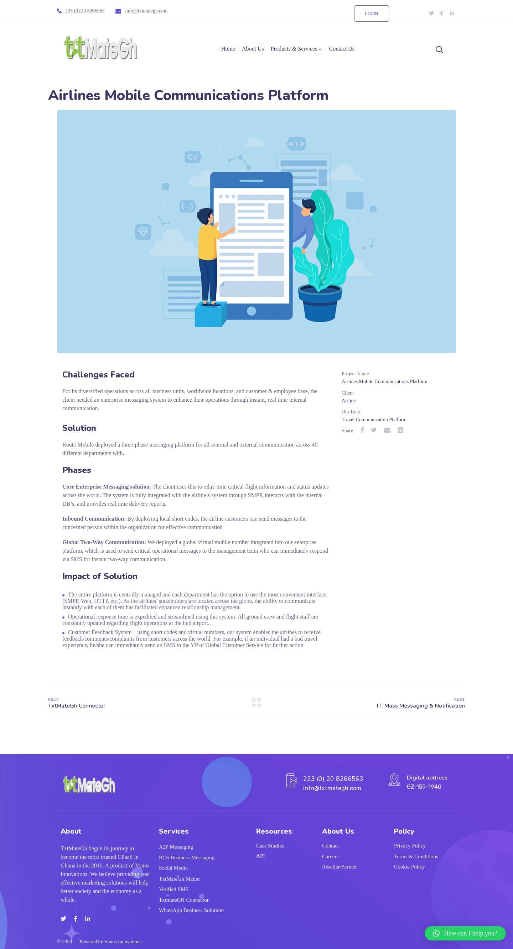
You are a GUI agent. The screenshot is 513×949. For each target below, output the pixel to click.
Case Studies (270, 846)
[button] (465, 933)
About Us (253, 49)
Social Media (173, 868)
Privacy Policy (410, 846)
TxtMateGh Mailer (179, 878)
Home (228, 49)
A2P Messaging (176, 847)
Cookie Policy (409, 867)
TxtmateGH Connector (184, 900)
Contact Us (341, 49)
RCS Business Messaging (186, 857)
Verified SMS (173, 889)
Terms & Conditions (416, 856)
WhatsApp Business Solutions (191, 910)
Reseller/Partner (339, 867)
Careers (330, 856)
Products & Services (294, 49)
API (260, 856)
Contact (330, 846)
